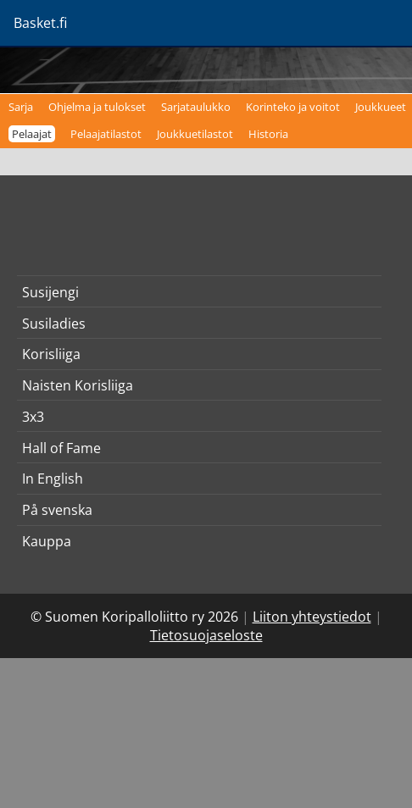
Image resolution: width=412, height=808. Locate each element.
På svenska (57, 510)
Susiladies (54, 323)
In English (52, 478)
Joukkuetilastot (195, 133)
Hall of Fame (61, 448)
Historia (268, 133)
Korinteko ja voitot (293, 106)
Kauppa (46, 541)
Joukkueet (380, 106)
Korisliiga (51, 354)
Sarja (20, 106)
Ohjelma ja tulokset (97, 106)
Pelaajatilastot (106, 133)
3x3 (33, 416)
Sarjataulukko (196, 106)
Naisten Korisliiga (77, 385)
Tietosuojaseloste (206, 635)
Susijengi (50, 292)
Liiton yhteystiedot (312, 616)
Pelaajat (32, 133)
